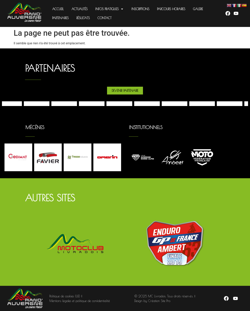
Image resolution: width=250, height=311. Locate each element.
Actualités (79, 9)
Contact (104, 18)
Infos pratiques (109, 8)
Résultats (83, 18)
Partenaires (60, 18)
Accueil (58, 9)
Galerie (198, 9)
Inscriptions (140, 9)
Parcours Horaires (171, 9)
